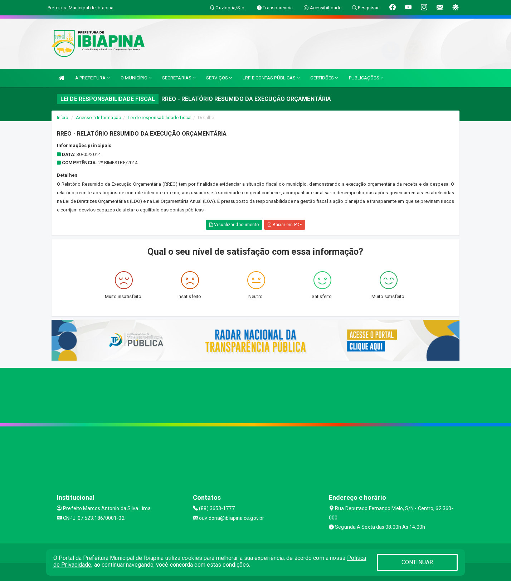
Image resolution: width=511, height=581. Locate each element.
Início (62, 117)
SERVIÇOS (219, 77)
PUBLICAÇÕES (366, 77)
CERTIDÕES (324, 77)
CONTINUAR (417, 562)
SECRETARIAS (178, 77)
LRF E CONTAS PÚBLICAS (271, 77)
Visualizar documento (234, 224)
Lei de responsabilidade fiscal (159, 117)
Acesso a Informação (98, 117)
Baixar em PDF (285, 224)
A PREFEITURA (92, 77)
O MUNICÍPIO (136, 77)
